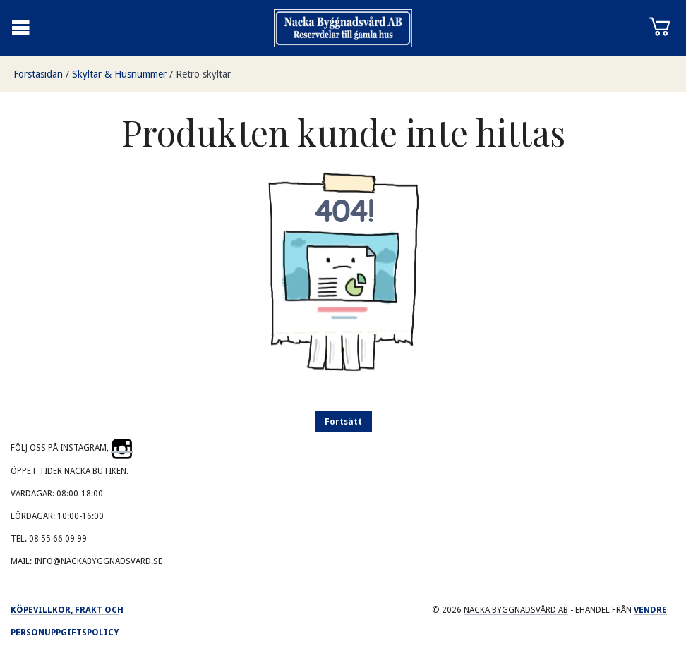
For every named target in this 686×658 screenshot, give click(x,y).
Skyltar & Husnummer (119, 74)
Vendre (650, 610)
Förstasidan (38, 74)
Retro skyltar (203, 74)
